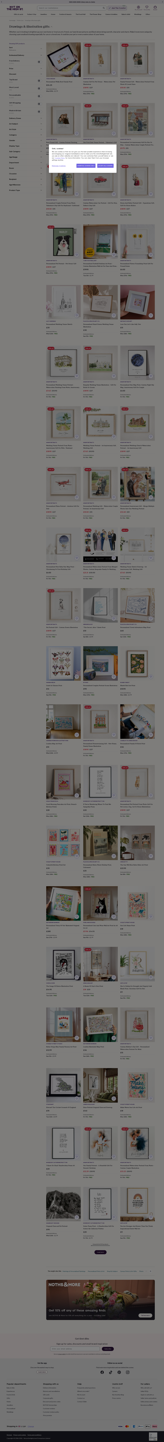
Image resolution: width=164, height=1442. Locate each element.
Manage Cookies (59, 166)
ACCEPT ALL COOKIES (105, 165)
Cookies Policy (60, 158)
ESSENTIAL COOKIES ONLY (86, 165)
